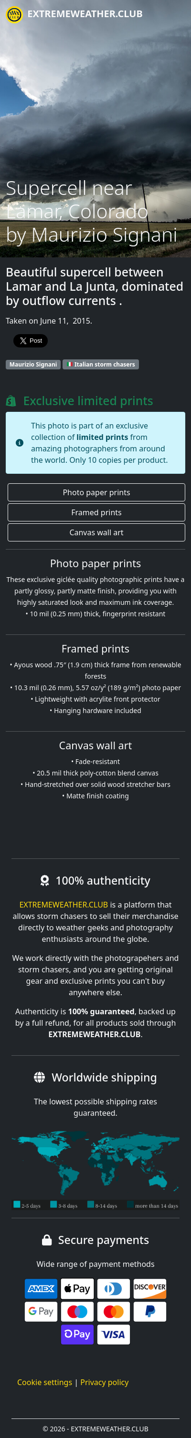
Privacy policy (104, 1382)
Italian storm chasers (101, 364)
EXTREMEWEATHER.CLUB (74, 14)
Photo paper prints (96, 492)
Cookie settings (44, 1382)
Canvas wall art (96, 532)
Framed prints (96, 512)
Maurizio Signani (33, 364)
